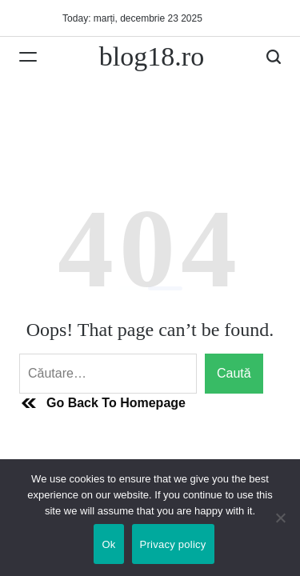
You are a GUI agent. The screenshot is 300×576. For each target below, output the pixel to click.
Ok (108, 544)
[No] (280, 530)
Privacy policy (173, 544)
